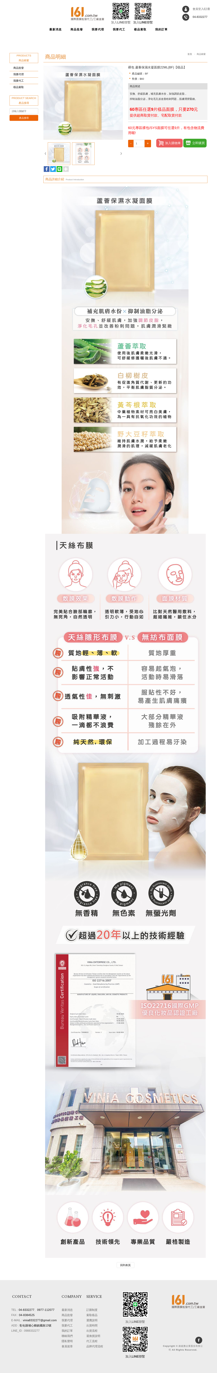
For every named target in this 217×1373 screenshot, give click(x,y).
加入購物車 (169, 143)
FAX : (14, 1315)
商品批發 (18, 67)
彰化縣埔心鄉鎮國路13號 (36, 1325)
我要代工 (18, 80)
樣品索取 (18, 87)
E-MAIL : (16, 1320)
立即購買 (195, 143)
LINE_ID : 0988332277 (25, 1330)
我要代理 (18, 74)
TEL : (14, 1309)
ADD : (15, 1325)
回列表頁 (125, 1265)
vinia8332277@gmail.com (40, 1320)
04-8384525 (27, 1315)
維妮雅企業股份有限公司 (87, 13)
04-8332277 (26, 1309)
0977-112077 (46, 1309)
